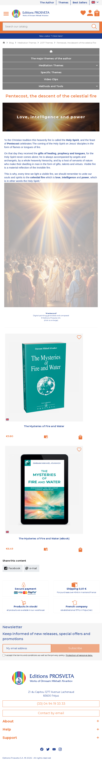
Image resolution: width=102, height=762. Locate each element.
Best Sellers (80, 2)
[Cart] (96, 14)
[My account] (90, 13)
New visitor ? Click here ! (51, 36)
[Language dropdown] (95, 2)
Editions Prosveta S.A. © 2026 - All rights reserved (27, 758)
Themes (63, 2)
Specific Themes (51, 72)
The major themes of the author (51, 58)
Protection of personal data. (79, 655)
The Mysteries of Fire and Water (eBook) (44, 538)
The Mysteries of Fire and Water (44, 426)
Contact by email (51, 713)
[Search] (51, 26)
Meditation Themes (51, 65)
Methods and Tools (51, 86)
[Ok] (95, 26)
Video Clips (51, 79)
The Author (47, 2)
